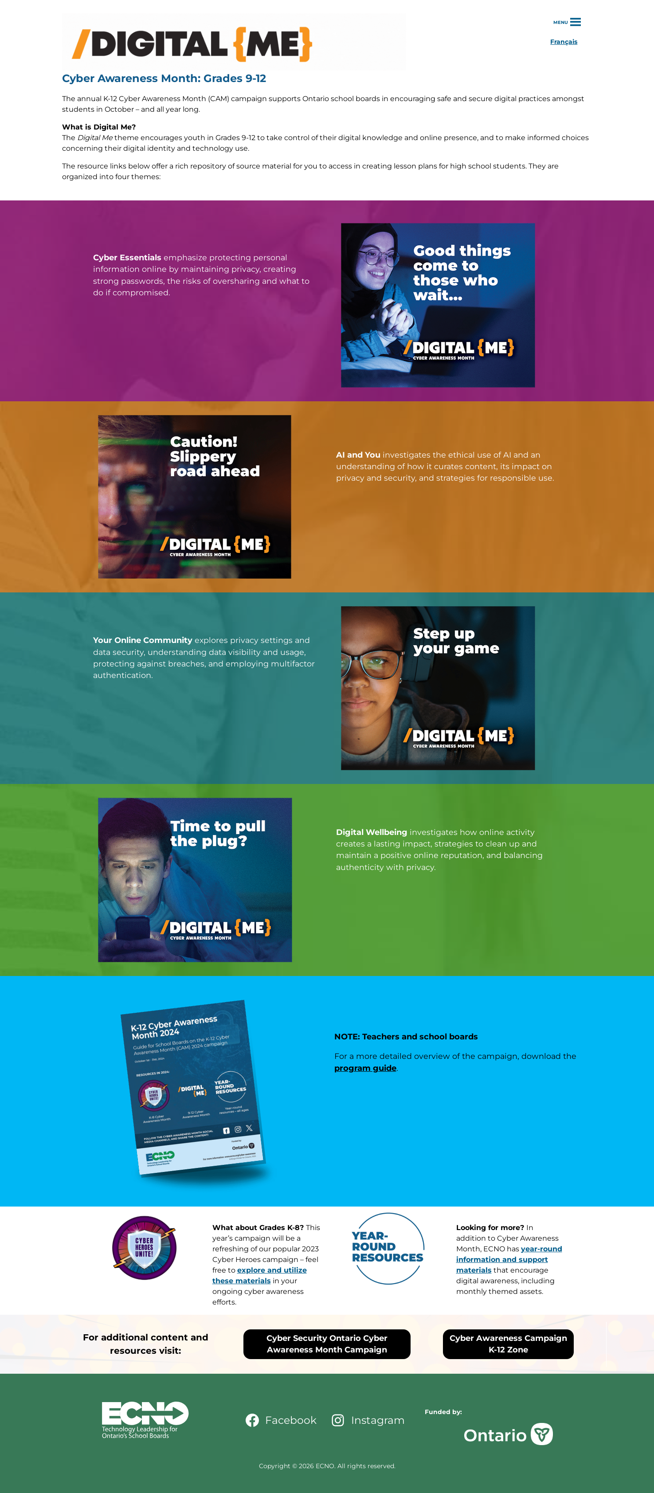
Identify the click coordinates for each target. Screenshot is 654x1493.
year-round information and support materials (509, 1259)
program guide (365, 1068)
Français (563, 42)
